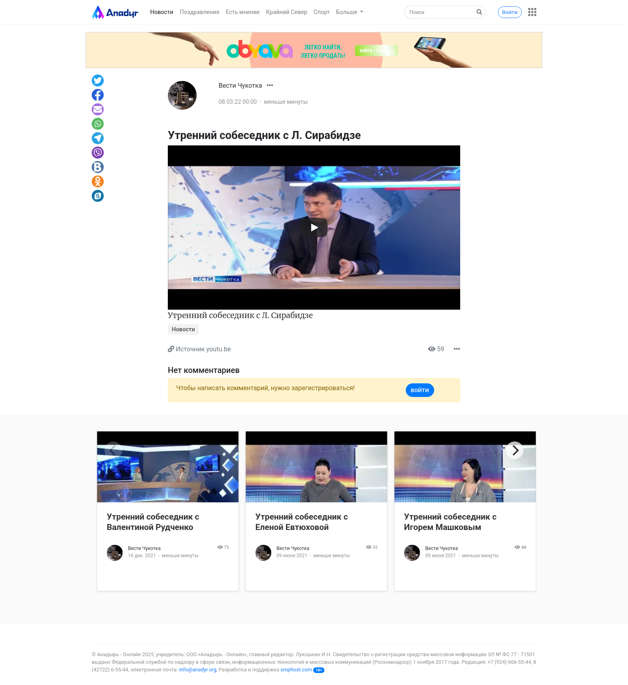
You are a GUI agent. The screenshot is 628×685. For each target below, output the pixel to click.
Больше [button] (347, 12)
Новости (161, 12)
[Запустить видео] (314, 227)
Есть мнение (243, 12)
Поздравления (199, 12)
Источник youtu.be (203, 349)
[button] (532, 12)
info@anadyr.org (197, 670)
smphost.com (296, 670)
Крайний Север (286, 12)
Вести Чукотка (240, 85)
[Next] (514, 450)
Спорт (322, 12)
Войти (509, 12)
